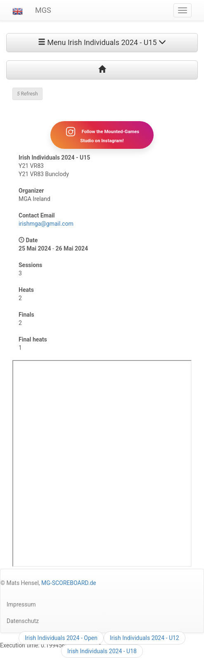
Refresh (27, 94)
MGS (43, 10)
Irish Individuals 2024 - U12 (144, 638)
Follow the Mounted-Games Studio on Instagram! (102, 134)
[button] (17, 10)
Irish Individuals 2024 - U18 (102, 651)
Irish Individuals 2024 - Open (61, 638)
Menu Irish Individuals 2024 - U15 (102, 42)
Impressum (21, 604)
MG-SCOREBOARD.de (68, 583)
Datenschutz (23, 621)
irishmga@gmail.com (46, 223)
